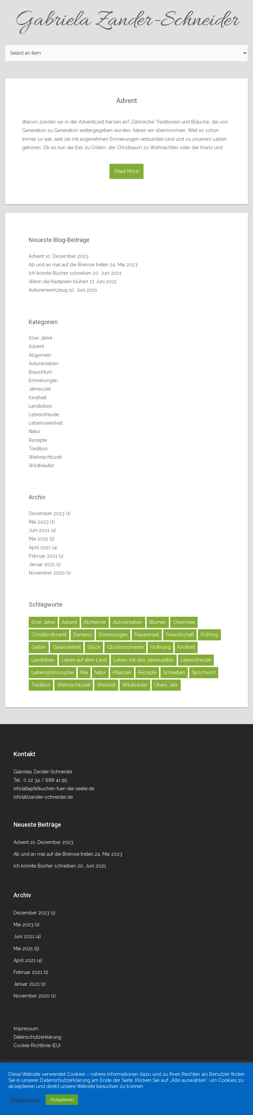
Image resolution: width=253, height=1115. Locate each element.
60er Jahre (40, 338)
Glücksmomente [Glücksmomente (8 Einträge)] (125, 647)
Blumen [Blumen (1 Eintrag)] (157, 622)
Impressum (26, 1028)
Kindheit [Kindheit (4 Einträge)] (186, 647)
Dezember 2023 (47, 513)
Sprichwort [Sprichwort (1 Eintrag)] (204, 672)
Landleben (40, 406)
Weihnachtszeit (45, 457)
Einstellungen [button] (25, 1100)
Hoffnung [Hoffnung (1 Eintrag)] (160, 647)
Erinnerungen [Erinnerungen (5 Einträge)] (113, 634)
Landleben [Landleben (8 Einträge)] (43, 660)
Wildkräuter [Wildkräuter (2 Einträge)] (135, 685)
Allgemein (40, 355)
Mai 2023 (39, 522)
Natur (34, 431)
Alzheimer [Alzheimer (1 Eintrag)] (95, 622)
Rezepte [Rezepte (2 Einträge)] (147, 672)
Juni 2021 (39, 530)
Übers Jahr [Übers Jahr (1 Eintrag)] (166, 685)
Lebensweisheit (45, 423)
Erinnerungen (43, 380)
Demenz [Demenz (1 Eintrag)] (82, 634)
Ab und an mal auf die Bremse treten (68, 264)
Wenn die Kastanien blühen (58, 281)
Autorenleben (43, 363)
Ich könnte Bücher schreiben (60, 273)
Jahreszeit (40, 389)
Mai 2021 (38, 538)
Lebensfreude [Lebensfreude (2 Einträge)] (196, 660)
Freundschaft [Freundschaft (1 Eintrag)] (180, 634)
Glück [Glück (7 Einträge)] (93, 647)
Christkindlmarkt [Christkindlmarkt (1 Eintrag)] (49, 634)
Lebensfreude (44, 414)
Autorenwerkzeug (48, 290)
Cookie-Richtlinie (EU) (37, 1045)
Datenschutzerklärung (37, 1037)
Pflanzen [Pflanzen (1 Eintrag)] (122, 672)
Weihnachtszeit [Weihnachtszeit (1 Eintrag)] (73, 685)
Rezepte (38, 440)
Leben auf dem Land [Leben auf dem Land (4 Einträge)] (84, 660)
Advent (126, 101)
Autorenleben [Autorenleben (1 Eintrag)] (128, 622)
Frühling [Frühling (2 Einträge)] (209, 634)
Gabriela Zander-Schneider (126, 21)
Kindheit (37, 397)
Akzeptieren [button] (62, 1099)
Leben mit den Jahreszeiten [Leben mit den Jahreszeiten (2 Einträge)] (143, 660)
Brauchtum (40, 372)
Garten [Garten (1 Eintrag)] (38, 647)
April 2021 (40, 547)
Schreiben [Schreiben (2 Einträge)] (174, 672)
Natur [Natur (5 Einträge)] (100, 672)
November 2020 (47, 573)
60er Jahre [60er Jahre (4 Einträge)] (43, 622)
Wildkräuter (41, 465)
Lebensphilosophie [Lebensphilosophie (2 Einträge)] (52, 672)
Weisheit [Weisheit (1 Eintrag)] (106, 685)
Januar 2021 (42, 564)
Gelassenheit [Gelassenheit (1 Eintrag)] (67, 647)
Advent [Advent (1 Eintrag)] (69, 622)
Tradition (38, 448)
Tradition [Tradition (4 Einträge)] (40, 685)
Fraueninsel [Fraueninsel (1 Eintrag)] (146, 634)
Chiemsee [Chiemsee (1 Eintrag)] (184, 622)
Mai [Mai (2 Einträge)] (84, 672)
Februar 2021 (43, 556)
